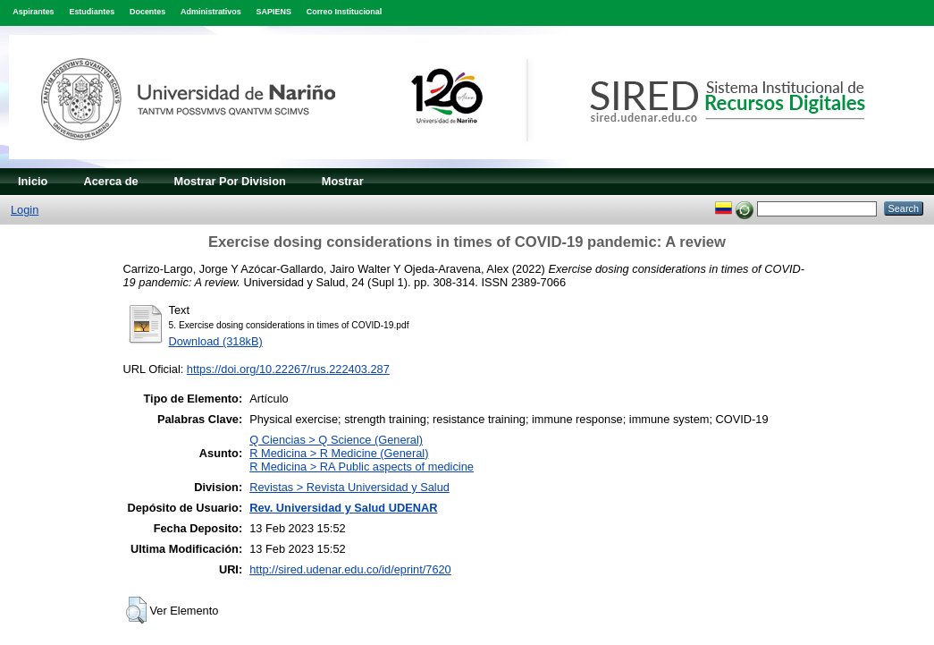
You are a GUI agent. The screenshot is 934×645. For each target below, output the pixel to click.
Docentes (147, 11)
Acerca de (110, 181)
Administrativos (211, 11)
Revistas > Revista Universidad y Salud (349, 487)
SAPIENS (274, 11)
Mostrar (343, 181)
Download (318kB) (216, 341)
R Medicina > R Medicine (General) (338, 453)
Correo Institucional (345, 11)
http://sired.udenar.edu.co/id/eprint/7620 (350, 569)
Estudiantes (91, 11)
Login (24, 209)
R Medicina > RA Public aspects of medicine (361, 466)
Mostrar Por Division (230, 181)
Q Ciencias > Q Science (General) (336, 439)
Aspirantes (33, 11)
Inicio (32, 181)
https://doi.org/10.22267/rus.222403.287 (288, 369)
